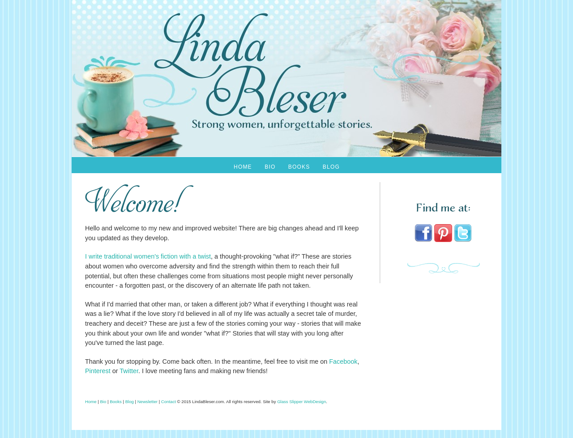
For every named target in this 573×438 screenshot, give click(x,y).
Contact (168, 401)
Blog (331, 167)
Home (243, 167)
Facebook (343, 361)
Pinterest (98, 370)
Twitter (129, 370)
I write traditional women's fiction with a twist (148, 256)
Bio (270, 167)
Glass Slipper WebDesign (301, 401)
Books (299, 167)
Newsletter (147, 401)
